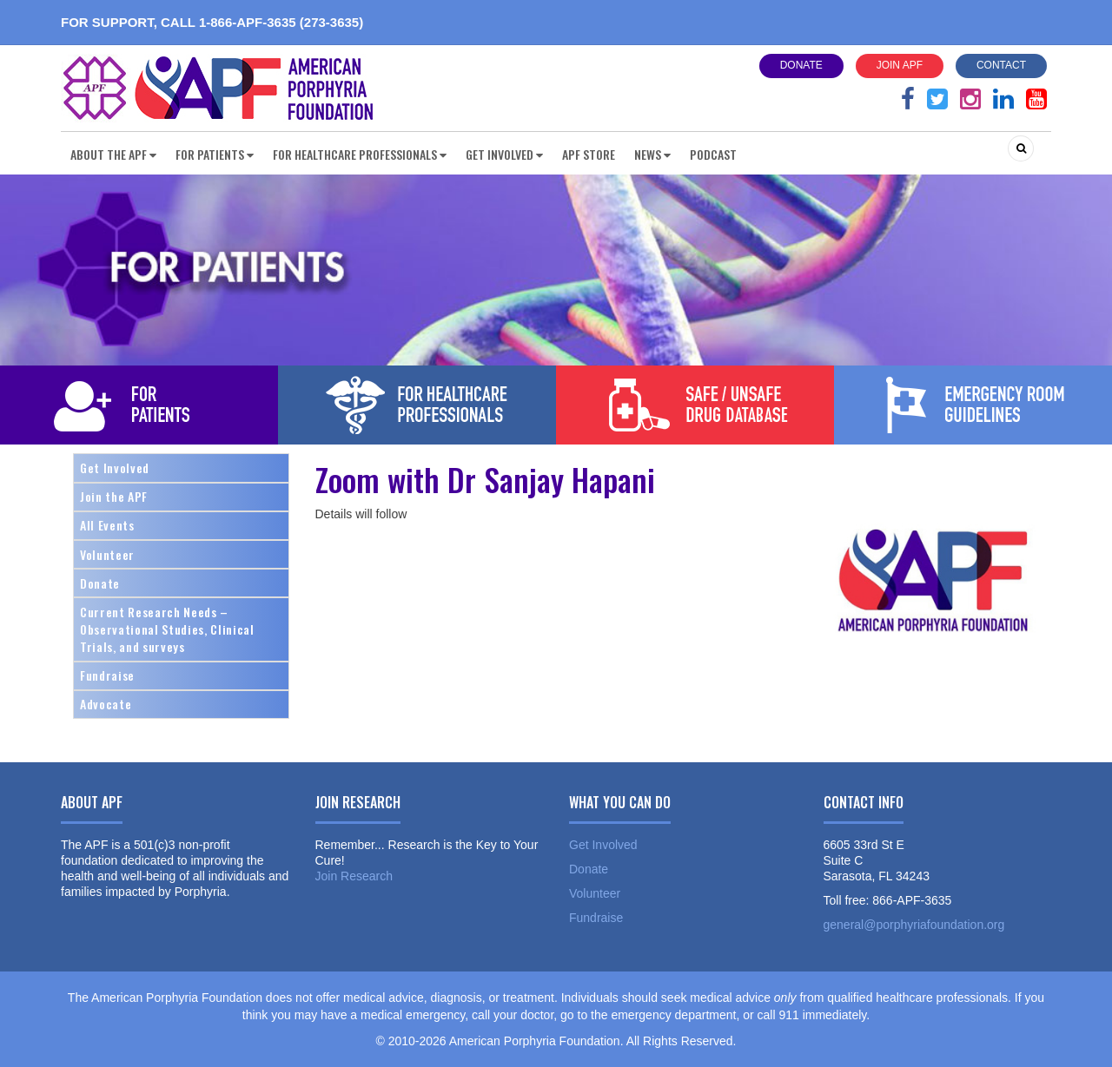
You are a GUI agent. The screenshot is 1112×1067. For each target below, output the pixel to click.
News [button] (652, 154)
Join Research (354, 876)
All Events (107, 525)
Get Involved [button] (504, 154)
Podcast (713, 154)
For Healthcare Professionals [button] (360, 154)
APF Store (588, 154)
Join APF (900, 65)
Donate (801, 65)
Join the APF (114, 496)
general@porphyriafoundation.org (914, 925)
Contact (1001, 65)
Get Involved (114, 467)
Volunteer (107, 554)
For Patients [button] (214, 154)
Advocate (105, 704)
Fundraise (107, 675)
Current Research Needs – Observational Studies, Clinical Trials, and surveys (167, 629)
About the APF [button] (113, 154)
